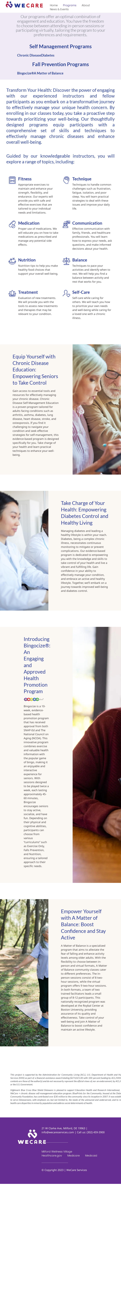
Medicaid (91, 1155)
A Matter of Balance (48, 73)
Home (54, 5)
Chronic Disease (29, 55)
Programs (69, 5)
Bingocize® (25, 73)
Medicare (73, 1155)
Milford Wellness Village (57, 1151)
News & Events (59, 9)
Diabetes (47, 55)
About (86, 5)
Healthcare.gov (52, 1155)
